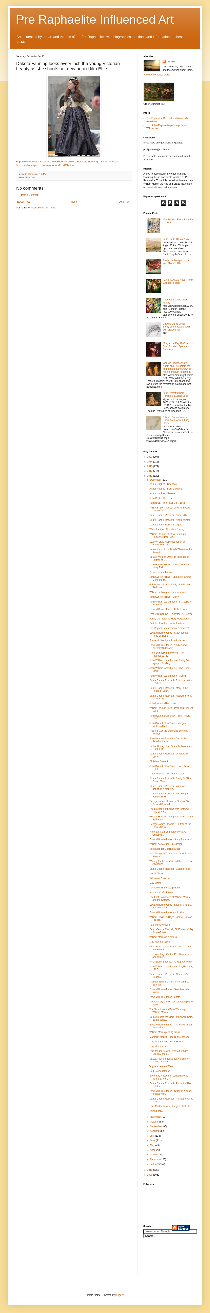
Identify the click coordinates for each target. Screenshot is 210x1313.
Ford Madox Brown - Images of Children (170, 1106)
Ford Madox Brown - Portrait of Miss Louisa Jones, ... (168, 1052)
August (154, 1131)
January (154, 1164)
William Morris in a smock (163, 937)
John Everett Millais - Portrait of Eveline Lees (175, 394)
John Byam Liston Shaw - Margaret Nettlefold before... (168, 724)
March (154, 1154)
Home (74, 201)
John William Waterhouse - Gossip (168, 675)
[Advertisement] (161, 1259)
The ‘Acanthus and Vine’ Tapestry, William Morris (167, 1011)
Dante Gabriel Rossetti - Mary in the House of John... (168, 689)
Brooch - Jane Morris (160, 572)
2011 (150, 475)
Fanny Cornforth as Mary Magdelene (169, 618)
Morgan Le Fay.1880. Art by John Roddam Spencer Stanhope (178, 346)
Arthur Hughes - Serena (162, 493)
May (152, 1145)
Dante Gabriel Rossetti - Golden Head (169, 868)
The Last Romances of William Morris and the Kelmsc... (169, 898)
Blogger (119, 1295)
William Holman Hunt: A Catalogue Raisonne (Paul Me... (167, 535)
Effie (27, 177)
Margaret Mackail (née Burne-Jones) (169, 1037)
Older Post (124, 201)
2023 (150, 456)
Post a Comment (30, 195)
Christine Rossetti (158, 761)
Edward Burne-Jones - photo (164, 997)
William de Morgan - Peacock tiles (167, 592)
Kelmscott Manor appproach (164, 887)
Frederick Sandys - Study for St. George (170, 614)
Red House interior (159, 1071)
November (156, 1116)
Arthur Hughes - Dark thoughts (165, 488)
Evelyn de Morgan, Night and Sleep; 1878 (176, 262)
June (153, 1140)
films (33, 177)
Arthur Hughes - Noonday (163, 484)
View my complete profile (156, 74)
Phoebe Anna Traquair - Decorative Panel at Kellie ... (168, 740)
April (152, 1150)
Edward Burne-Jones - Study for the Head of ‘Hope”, (168, 634)
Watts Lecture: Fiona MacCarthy (166, 529)
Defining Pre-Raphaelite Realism (167, 623)
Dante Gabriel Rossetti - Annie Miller (168, 515)
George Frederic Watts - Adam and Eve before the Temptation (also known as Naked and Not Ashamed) (177, 367)
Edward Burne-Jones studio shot (166, 912)
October (154, 1121)
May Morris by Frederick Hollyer (166, 1041)
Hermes (171, 61)
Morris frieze (156, 873)
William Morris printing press (164, 1032)
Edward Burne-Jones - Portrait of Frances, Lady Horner (176, 420)
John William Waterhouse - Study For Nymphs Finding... (169, 662)
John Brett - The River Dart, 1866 (167, 502)
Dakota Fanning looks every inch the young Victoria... (169, 1060)
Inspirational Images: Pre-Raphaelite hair (171, 961)
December (156, 479)
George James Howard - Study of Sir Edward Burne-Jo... (169, 803)
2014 (150, 461)
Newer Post (23, 201)
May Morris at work (159, 1046)
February (155, 1159)
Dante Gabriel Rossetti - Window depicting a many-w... (167, 787)
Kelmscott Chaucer (159, 878)
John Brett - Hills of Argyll (176, 239)
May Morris (155, 883)
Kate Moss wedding (160, 924)
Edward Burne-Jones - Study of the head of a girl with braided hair (177, 326)
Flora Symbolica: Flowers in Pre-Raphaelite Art (166, 654)
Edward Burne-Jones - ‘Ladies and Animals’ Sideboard (168, 646)
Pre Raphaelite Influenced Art (95, 19)
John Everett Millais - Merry (164, 596)
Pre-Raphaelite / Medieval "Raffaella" (169, 628)
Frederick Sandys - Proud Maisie (167, 640)
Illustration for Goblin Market (164, 848)
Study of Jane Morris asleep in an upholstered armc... (167, 543)
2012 (150, 471)
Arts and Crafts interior (161, 892)
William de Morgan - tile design (166, 844)
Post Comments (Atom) (43, 207)
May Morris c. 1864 (159, 941)
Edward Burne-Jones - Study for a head (170, 839)
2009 (150, 1174)
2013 (150, 466)
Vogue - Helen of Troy (161, 1066)
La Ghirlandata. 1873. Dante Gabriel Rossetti (178, 281)
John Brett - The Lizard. (162, 498)
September (156, 1126)
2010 (150, 1170)
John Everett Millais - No (162, 703)
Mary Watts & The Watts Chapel (166, 773)
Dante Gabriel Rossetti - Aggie (165, 524)
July (152, 1135)
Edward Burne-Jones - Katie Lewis (168, 609)
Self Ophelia (156, 1111)
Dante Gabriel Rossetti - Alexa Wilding (169, 520)
